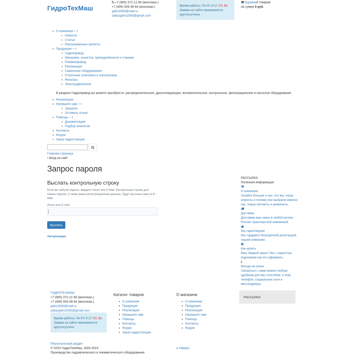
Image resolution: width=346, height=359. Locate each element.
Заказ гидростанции (136, 332)
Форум (190, 328)
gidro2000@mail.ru (125, 11)
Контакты (191, 323)
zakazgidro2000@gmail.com (131, 15)
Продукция (193, 305)
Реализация (193, 310)
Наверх (182, 348)
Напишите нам (195, 314)
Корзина (250, 2)
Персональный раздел (67, 343)
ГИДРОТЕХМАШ (62, 292)
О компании (193, 301)
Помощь (191, 319)
